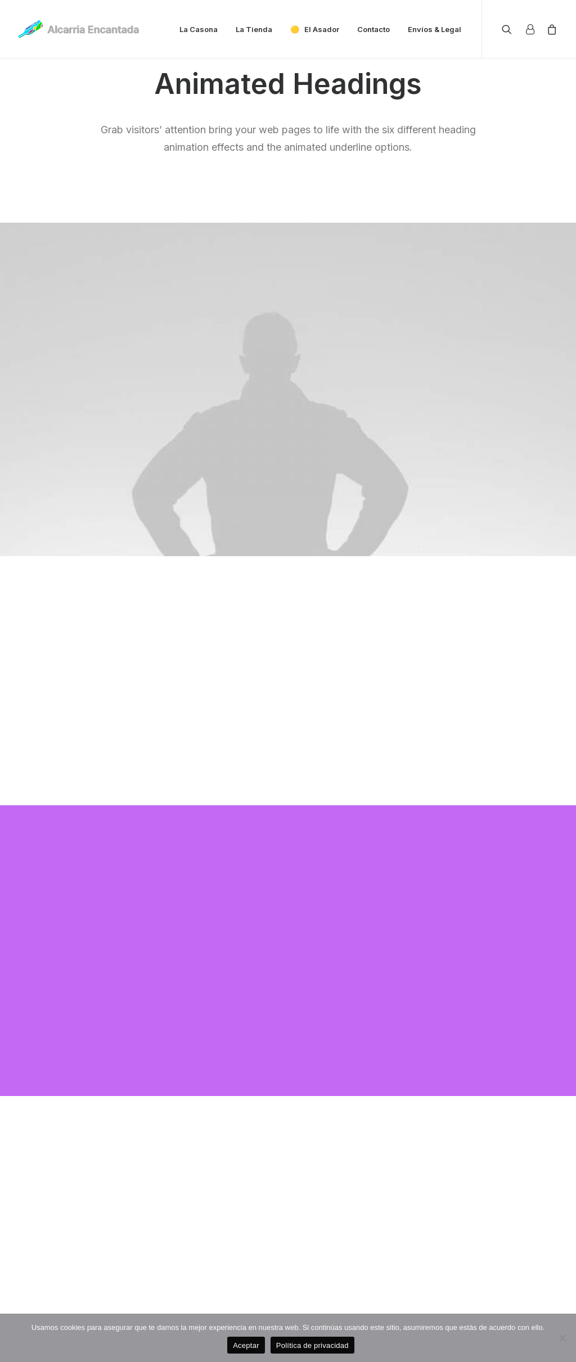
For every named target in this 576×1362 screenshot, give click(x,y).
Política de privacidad (312, 1345)
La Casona (198, 29)
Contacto (373, 29)
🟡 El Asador (314, 29)
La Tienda (254, 29)
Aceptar (246, 1345)
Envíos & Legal (434, 29)
